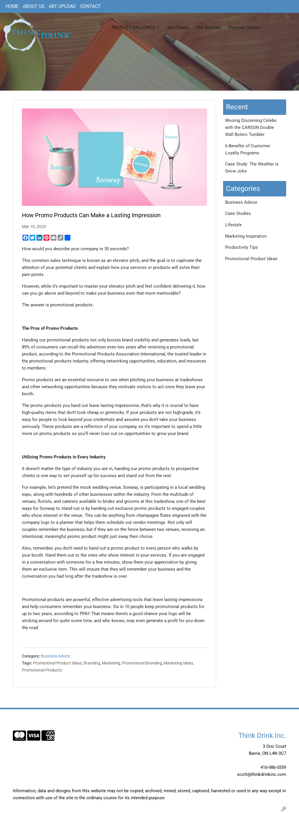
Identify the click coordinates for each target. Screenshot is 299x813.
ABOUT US (34, 6)
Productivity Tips (241, 247)
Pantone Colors (244, 27)
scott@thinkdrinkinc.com (261, 774)
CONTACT (90, 6)
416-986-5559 (273, 767)
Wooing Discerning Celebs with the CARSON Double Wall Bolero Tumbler (251, 127)
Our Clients (178, 27)
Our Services (209, 27)
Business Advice (55, 656)
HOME (12, 6)
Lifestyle (233, 224)
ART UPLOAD (62, 6)
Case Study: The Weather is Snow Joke (252, 167)
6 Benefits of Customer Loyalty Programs (247, 149)
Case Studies (238, 213)
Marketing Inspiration (246, 236)
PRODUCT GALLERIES (136, 27)
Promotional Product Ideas (251, 258)
